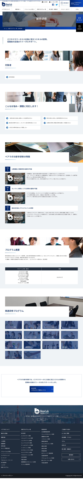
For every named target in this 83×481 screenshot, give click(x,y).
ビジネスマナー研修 (26, 435)
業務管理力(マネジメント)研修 (28, 461)
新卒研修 (23, 433)
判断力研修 (24, 459)
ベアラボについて (6, 9)
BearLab (68, 475)
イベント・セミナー (65, 9)
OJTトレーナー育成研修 (47, 453)
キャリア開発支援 (5, 448)
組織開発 (3, 443)
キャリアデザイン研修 (26, 452)
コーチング (3, 457)
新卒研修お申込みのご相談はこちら (38, 389)
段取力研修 (44, 446)
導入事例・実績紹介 (53, 9)
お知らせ (64, 445)
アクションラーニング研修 (48, 458)
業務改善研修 (45, 441)
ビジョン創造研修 (25, 464)
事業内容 (17, 9)
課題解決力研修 (45, 436)
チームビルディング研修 (27, 445)
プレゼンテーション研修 (27, 454)
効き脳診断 (3, 462)
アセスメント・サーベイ (7, 460)
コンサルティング (5, 455)
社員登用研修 (45, 455)
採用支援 (3, 446)
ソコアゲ (3, 464)
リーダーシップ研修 (26, 447)
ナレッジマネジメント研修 (48, 434)
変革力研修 (44, 448)
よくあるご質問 (54, 1)
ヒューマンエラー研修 (26, 442)
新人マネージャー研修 (47, 460)
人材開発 (3, 441)
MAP (41, 419)
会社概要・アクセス (66, 437)
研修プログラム (4, 467)
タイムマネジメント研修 (47, 443)
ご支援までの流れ (66, 429)
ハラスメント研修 (46, 439)
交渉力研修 (24, 457)
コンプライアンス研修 (26, 440)
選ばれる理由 (4, 433)
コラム (77, 9)
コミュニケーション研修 (27, 438)
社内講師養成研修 (46, 431)
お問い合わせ (71, 459)
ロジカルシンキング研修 (27, 450)
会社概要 (45, 1)
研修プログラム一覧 (41, 9)
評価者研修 (44, 450)
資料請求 (79, 27)
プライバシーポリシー (7, 475)
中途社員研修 (45, 462)
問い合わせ (79, 19)
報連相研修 (44, 429)
